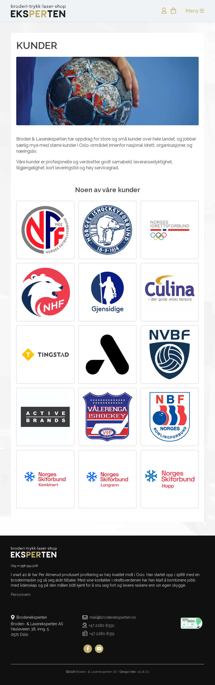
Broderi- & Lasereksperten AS (96, 672)
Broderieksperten (38, 11)
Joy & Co (143, 672)
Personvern (21, 594)
